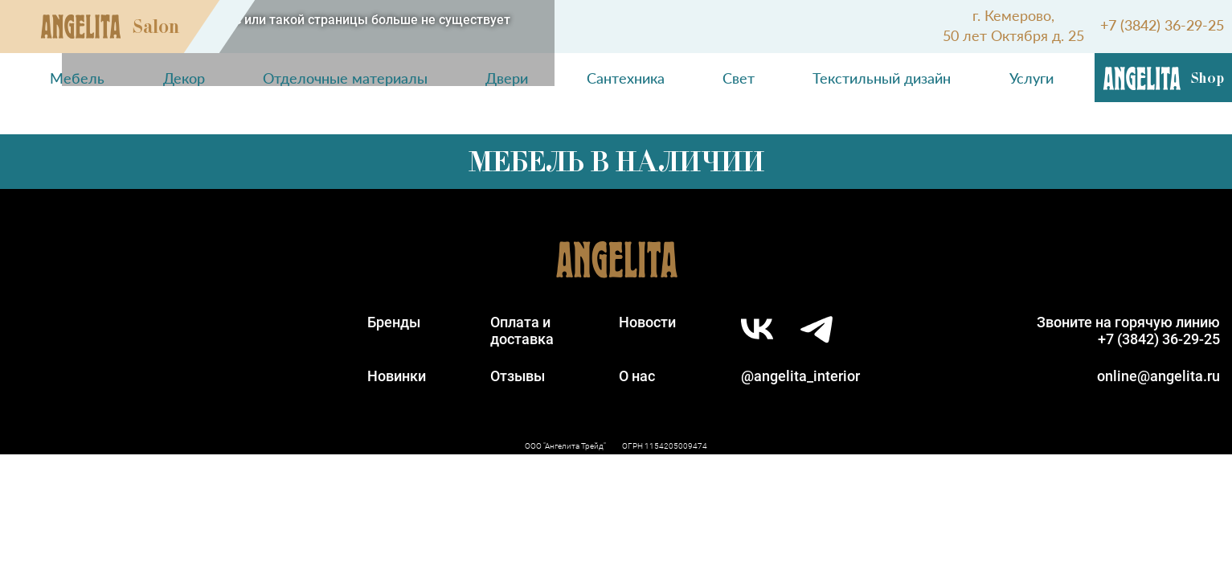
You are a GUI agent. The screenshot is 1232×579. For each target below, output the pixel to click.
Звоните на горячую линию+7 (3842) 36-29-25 (1128, 330)
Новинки (396, 376)
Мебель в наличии (616, 162)
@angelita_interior (800, 376)
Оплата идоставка (522, 330)
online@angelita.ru (1158, 376)
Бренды (393, 322)
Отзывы (517, 376)
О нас (637, 376)
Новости (647, 322)
